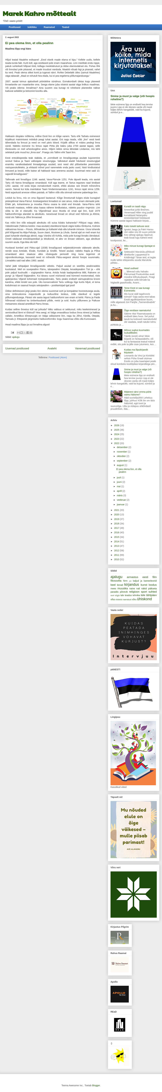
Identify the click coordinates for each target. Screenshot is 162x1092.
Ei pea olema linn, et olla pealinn (29, 43)
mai (119, 486)
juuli (119, 477)
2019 (117, 519)
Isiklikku (32, 27)
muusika (123, 588)
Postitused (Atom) (58, 357)
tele (143, 595)
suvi (112, 595)
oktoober (121, 456)
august (120, 465)
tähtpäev (151, 595)
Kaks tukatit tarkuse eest (136, 226)
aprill (119, 491)
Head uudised (131, 268)
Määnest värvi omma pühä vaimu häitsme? (137, 393)
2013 (117, 546)
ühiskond (144, 599)
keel (113, 584)
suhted (153, 591)
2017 (117, 528)
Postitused (15, 27)
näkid (144, 588)
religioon (134, 591)
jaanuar (121, 504)
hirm (125, 580)
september (122, 460)
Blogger (96, 1085)
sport (144, 591)
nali (138, 588)
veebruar (121, 500)
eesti (145, 577)
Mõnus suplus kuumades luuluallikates (137, 331)
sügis (117, 595)
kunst (144, 584)
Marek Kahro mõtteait (39, 13)
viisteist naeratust (123, 599)
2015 (117, 537)
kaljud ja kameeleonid (145, 580)
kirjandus (131, 584)
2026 (117, 425)
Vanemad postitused (87, 348)
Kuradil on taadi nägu (135, 206)
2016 (117, 532)
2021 (117, 510)
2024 (117, 434)
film (154, 577)
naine (132, 588)
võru (134, 599)
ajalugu (16, 337)
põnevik (124, 591)
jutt (130, 581)
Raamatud (49, 27)
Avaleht (52, 348)
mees (113, 588)
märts (120, 495)
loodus (153, 584)
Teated (65, 27)
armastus (132, 577)
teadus (128, 595)
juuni (119, 482)
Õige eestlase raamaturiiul (137, 310)
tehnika (136, 595)
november (122, 451)
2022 (117, 443)
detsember (122, 447)
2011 (117, 555)
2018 (117, 523)
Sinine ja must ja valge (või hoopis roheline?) (138, 371)
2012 (117, 550)
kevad (120, 585)
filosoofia (116, 580)
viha (113, 599)
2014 (117, 541)
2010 (117, 559)
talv (122, 595)
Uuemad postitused (17, 348)
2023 (117, 439)
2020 (117, 514)
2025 (117, 429)
